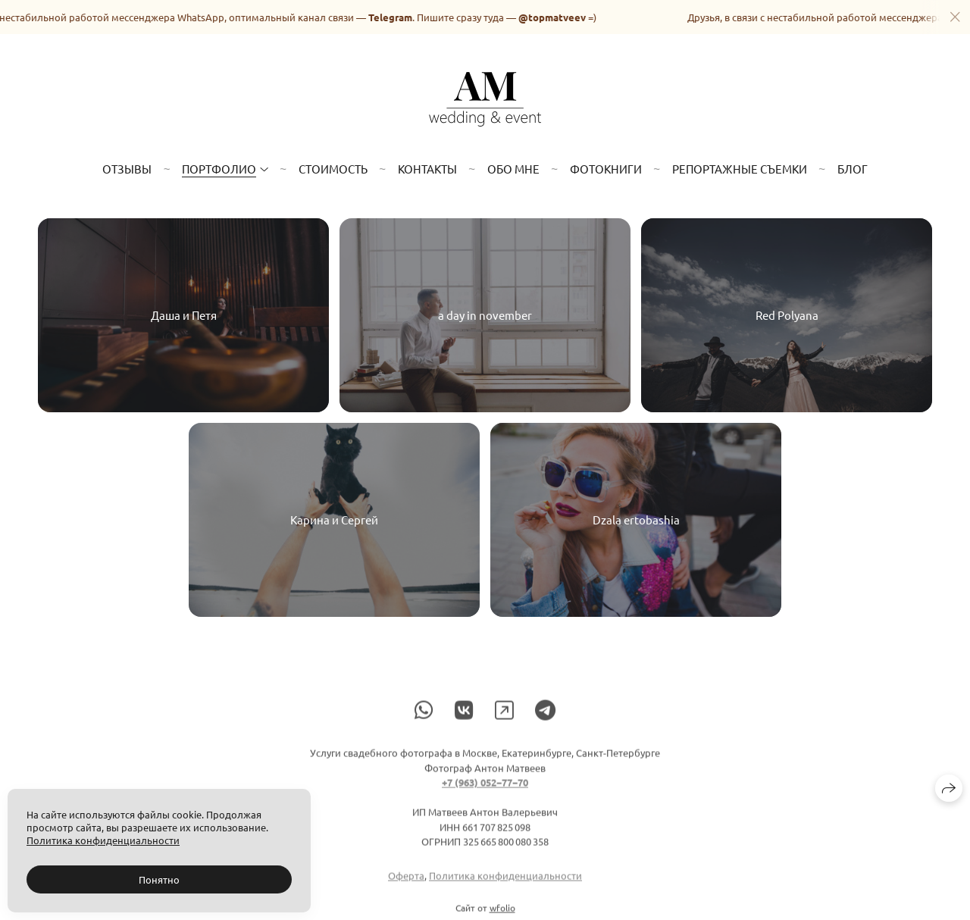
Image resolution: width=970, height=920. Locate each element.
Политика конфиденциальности (505, 881)
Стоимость (333, 168)
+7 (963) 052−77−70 (485, 788)
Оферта (406, 881)
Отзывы (127, 168)
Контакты (427, 168)
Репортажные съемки (739, 168)
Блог (852, 168)
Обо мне (513, 168)
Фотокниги (606, 168)
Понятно (159, 879)
